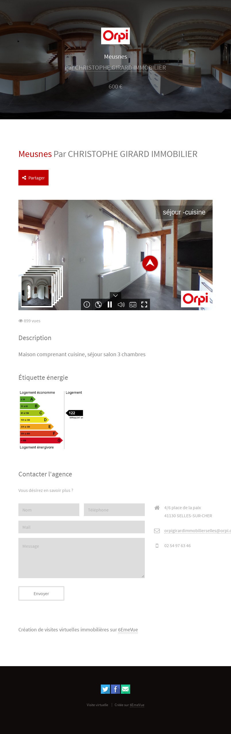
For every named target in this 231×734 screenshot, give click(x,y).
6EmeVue (128, 629)
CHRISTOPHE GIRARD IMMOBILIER (120, 67)
